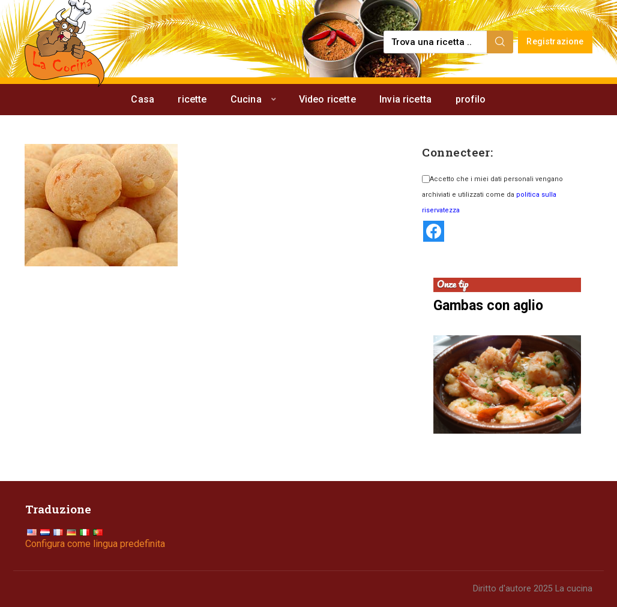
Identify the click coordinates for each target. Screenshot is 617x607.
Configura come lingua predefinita (95, 543)
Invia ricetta (405, 99)
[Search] (500, 42)
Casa (142, 99)
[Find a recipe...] (436, 42)
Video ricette (327, 99)
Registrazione (554, 42)
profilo (471, 99)
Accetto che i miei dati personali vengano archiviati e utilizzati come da (492, 194)
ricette (192, 99)
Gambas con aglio (488, 306)
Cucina (246, 99)
